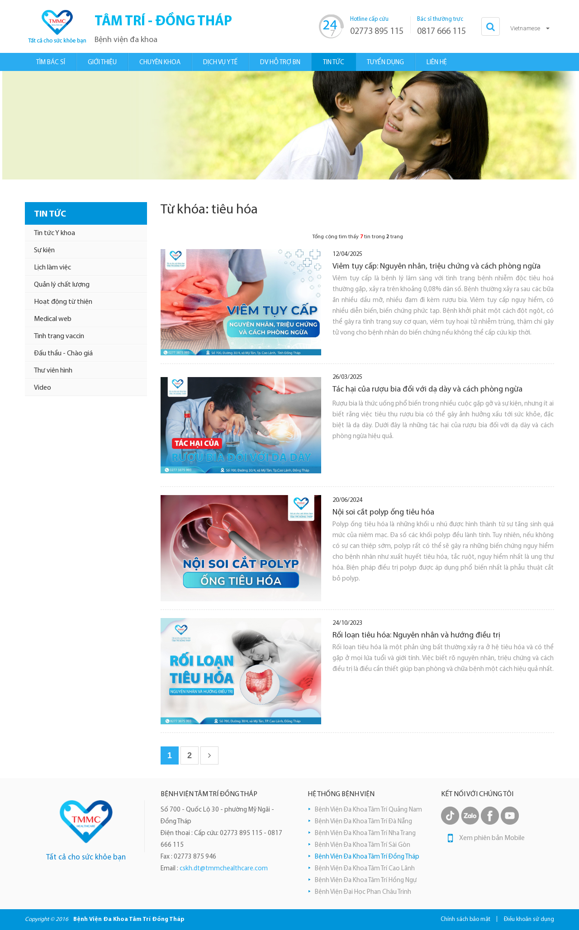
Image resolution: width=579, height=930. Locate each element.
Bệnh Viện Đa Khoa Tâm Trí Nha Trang (365, 833)
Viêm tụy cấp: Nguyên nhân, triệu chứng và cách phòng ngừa (436, 266)
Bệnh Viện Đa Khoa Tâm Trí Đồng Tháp (367, 857)
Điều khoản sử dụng (529, 919)
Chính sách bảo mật (465, 919)
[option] (289, 125)
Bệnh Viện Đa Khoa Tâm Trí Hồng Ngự (366, 880)
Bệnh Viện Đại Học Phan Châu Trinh (363, 892)
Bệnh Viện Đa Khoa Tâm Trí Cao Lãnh (365, 868)
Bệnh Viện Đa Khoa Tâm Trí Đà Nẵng (363, 821)
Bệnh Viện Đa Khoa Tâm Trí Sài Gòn (362, 845)
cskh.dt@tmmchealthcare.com (224, 868)
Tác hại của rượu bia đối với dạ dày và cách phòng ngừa (427, 389)
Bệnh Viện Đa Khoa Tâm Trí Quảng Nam (368, 810)
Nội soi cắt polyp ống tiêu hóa (383, 512)
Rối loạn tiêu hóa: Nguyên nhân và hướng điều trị (416, 635)
